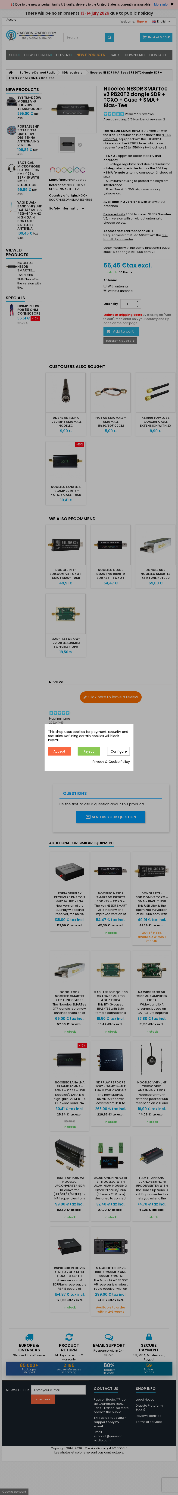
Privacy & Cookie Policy (111, 762)
